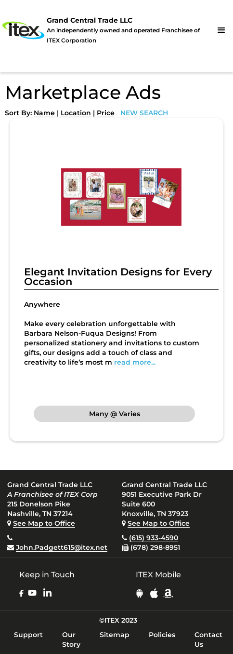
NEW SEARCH (144, 113)
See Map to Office (44, 523)
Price (106, 113)
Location (76, 113)
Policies (162, 634)
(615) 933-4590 (153, 537)
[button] (221, 30)
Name (44, 113)
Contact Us (208, 639)
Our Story (71, 639)
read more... (134, 362)
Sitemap (114, 634)
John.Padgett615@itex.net (61, 547)
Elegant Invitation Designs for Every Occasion (118, 276)
